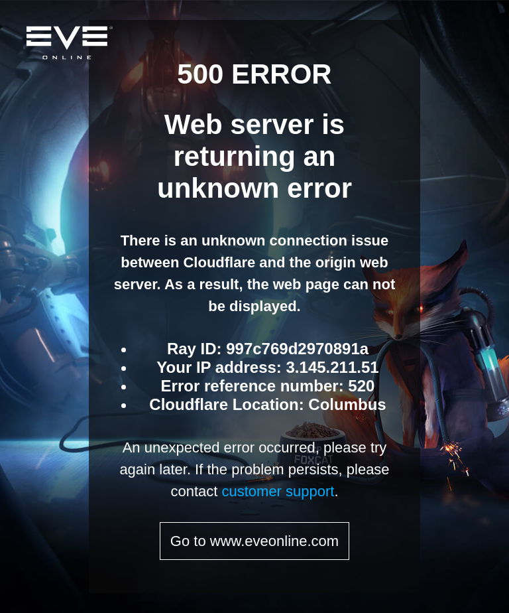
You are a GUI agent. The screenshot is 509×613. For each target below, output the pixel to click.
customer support (277, 491)
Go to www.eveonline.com (254, 541)
